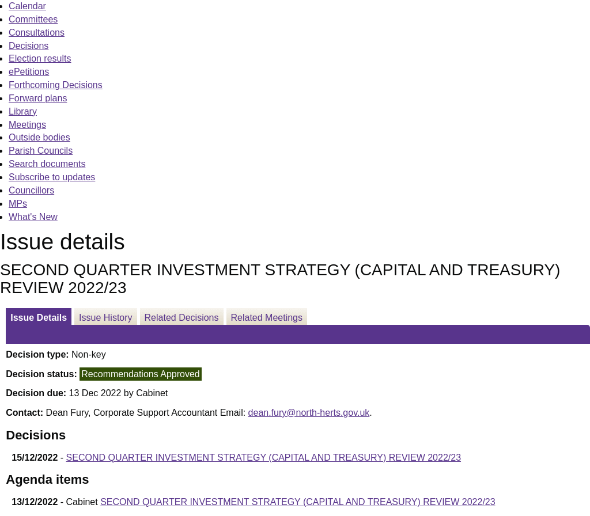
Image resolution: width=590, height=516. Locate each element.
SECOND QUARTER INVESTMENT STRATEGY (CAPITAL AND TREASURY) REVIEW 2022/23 (264, 457)
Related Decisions (182, 317)
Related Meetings (267, 317)
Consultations (37, 32)
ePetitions (29, 72)
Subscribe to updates (52, 177)
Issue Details (38, 317)
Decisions (28, 46)
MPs (18, 203)
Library (23, 111)
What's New (33, 217)
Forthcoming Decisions (56, 85)
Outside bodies (39, 137)
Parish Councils (41, 150)
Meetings (27, 125)
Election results (40, 58)
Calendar (27, 6)
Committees (33, 19)
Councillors (31, 190)
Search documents (47, 164)
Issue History (105, 317)
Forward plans (38, 98)
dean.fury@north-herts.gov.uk (309, 413)
